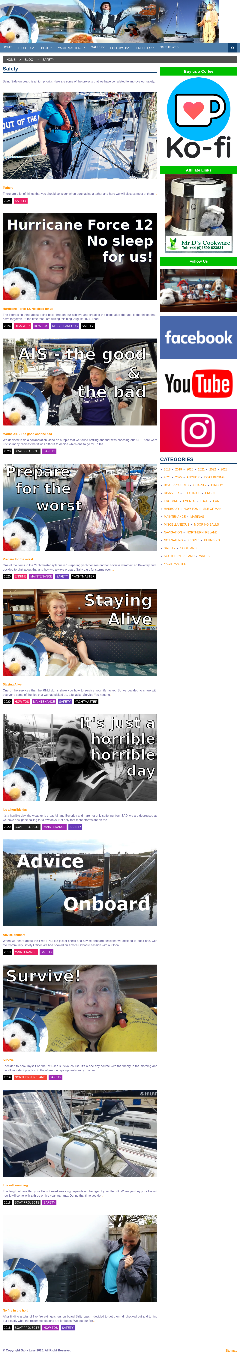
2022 (212, 469)
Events (189, 501)
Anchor (193, 477)
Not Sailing (173, 540)
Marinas (197, 516)
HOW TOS (41, 326)
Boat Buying (214, 477)
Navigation (173, 532)
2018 (7, 1202)
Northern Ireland (202, 532)
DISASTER (22, 326)
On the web (169, 47)
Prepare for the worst (18, 559)
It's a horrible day (15, 809)
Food (204, 501)
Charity (199, 485)
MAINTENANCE (41, 576)
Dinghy (217, 485)
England (171, 501)
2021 (201, 469)
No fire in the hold (15, 1310)
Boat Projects (176, 485)
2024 (7, 200)
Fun (216, 501)
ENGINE (20, 576)
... (155, 193)
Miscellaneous (176, 524)
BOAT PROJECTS (27, 451)
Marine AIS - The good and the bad (27, 434)
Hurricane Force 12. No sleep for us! (28, 308)
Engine (211, 493)
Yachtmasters (71, 48)
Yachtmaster (175, 564)
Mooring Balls (206, 524)
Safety (170, 548)
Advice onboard (14, 934)
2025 (178, 477)
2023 (224, 469)
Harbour (171, 508)
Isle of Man (211, 508)
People (194, 540)
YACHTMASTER (83, 576)
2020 (7, 451)
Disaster (171, 493)
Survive (8, 1060)
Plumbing (212, 540)
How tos (191, 508)
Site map (231, 1350)
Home (7, 47)
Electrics (192, 493)
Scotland (188, 548)
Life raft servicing (15, 1185)
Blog (46, 48)
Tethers (8, 187)
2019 (7, 952)
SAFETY (20, 200)
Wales (204, 556)
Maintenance (175, 516)
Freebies (145, 48)
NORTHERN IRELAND (30, 1077)
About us (26, 48)
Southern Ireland (179, 556)
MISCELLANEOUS (65, 326)
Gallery (98, 47)
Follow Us (120, 48)
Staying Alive (12, 684)
